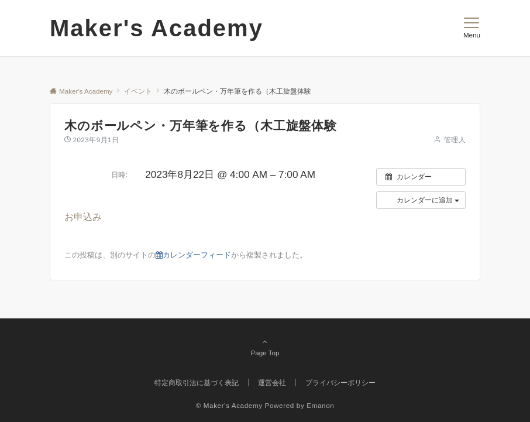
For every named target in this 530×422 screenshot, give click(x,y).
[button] (421, 200)
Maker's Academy (156, 28)
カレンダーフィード (193, 255)
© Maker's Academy (229, 405)
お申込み (83, 217)
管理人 (455, 139)
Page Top (265, 347)
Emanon (320, 405)
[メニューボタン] (471, 28)
